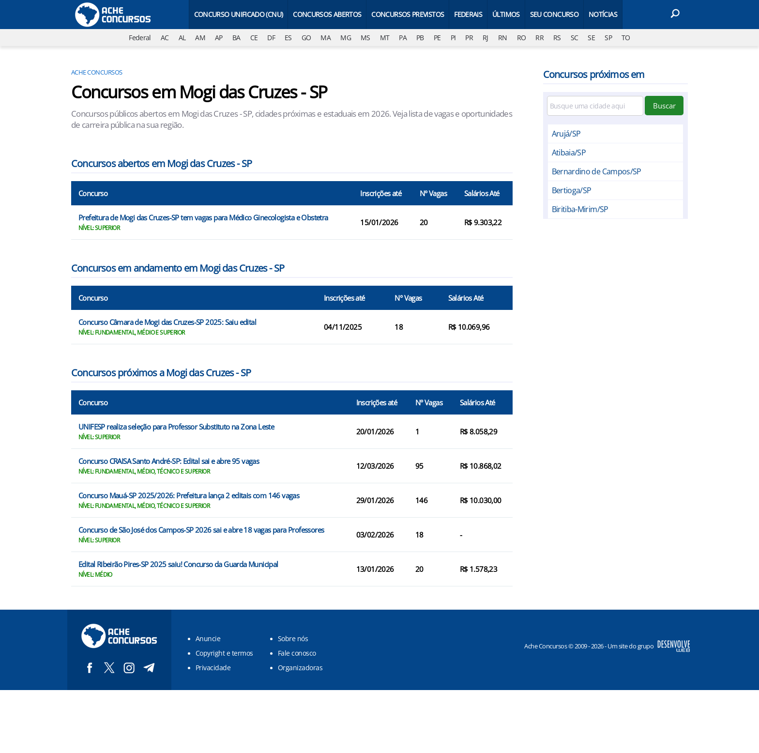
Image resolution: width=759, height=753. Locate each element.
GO (306, 37)
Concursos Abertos (327, 14)
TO (626, 37)
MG (345, 37)
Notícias (603, 14)
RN (502, 37)
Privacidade (213, 667)
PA (403, 37)
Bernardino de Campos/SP (596, 171)
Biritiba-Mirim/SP (580, 209)
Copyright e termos (224, 653)
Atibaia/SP (569, 152)
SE (591, 37)
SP (608, 37)
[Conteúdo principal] (379, 345)
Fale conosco (297, 653)
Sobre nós (293, 638)
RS (557, 37)
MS (365, 37)
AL (182, 37)
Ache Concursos (96, 72)
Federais (468, 14)
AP (219, 37)
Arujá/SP (566, 133)
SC (574, 37)
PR (469, 37)
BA (236, 37)
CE (254, 37)
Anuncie (208, 638)
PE (437, 37)
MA (325, 37)
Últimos (506, 14)
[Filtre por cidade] (595, 106)
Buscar (664, 105)
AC (165, 37)
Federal (140, 37)
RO (521, 37)
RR (539, 37)
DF (271, 37)
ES (288, 37)
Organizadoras (300, 667)
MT (385, 37)
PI (453, 37)
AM (200, 37)
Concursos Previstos (407, 14)
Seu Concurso (554, 14)
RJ (485, 37)
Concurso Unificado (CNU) (238, 14)
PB (420, 37)
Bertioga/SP (572, 190)
